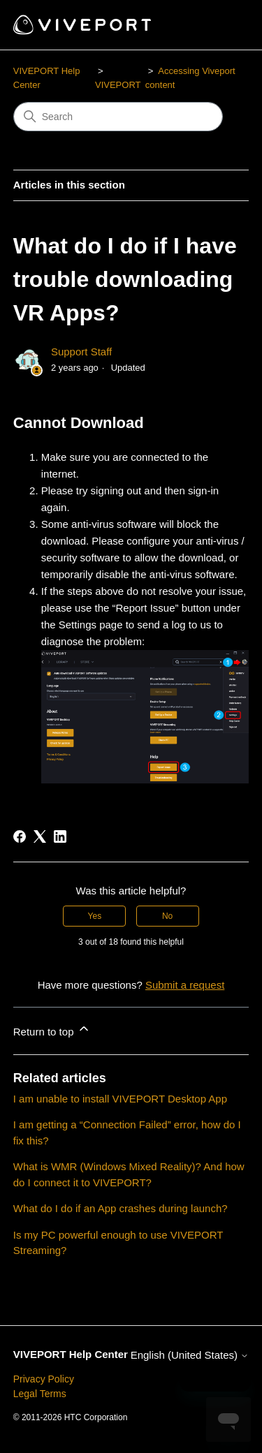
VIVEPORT (118, 85)
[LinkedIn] (60, 836)
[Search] (118, 117)
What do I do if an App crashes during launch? (120, 1208)
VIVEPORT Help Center (70, 1354)
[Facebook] (19, 836)
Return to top (52, 1029)
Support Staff (81, 351)
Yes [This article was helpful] (95, 916)
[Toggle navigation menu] (224, 25)
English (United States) (190, 1355)
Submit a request (184, 985)
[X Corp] (40, 836)
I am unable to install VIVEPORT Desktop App (120, 1099)
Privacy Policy (43, 1379)
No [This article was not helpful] (167, 916)
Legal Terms (39, 1393)
